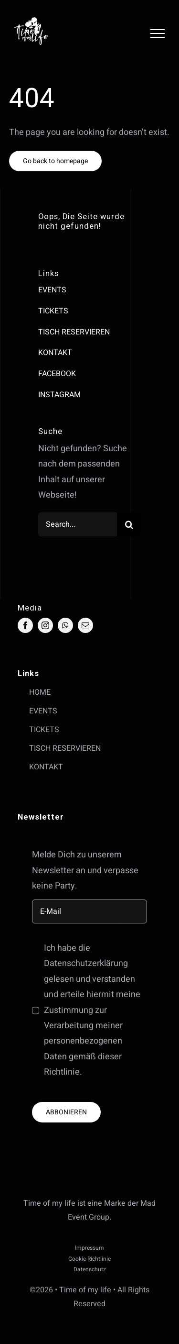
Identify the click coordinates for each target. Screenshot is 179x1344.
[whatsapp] (65, 625)
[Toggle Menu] (157, 33)
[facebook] (25, 625)
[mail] (85, 625)
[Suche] (129, 524)
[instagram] (45, 625)
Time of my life (85, 1290)
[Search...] (77, 524)
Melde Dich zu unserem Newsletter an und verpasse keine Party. (85, 870)
